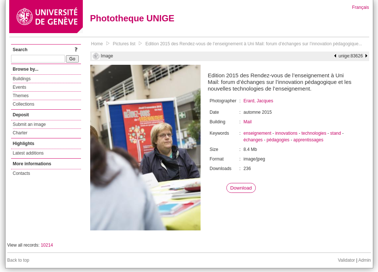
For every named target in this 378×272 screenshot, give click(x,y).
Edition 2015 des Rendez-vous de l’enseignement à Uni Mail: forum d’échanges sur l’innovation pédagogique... (253, 43)
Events (20, 87)
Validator (346, 260)
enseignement (257, 133)
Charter (20, 132)
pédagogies (277, 139)
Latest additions (28, 153)
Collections (24, 104)
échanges (253, 139)
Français (360, 7)
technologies (313, 133)
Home (97, 43)
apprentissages (308, 139)
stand (335, 133)
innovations (286, 133)
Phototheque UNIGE (132, 18)
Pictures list (124, 43)
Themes (21, 95)
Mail (248, 121)
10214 (47, 245)
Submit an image (29, 124)
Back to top (18, 260)
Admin (364, 260)
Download (241, 188)
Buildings (22, 78)
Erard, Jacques (258, 100)
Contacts (21, 173)
